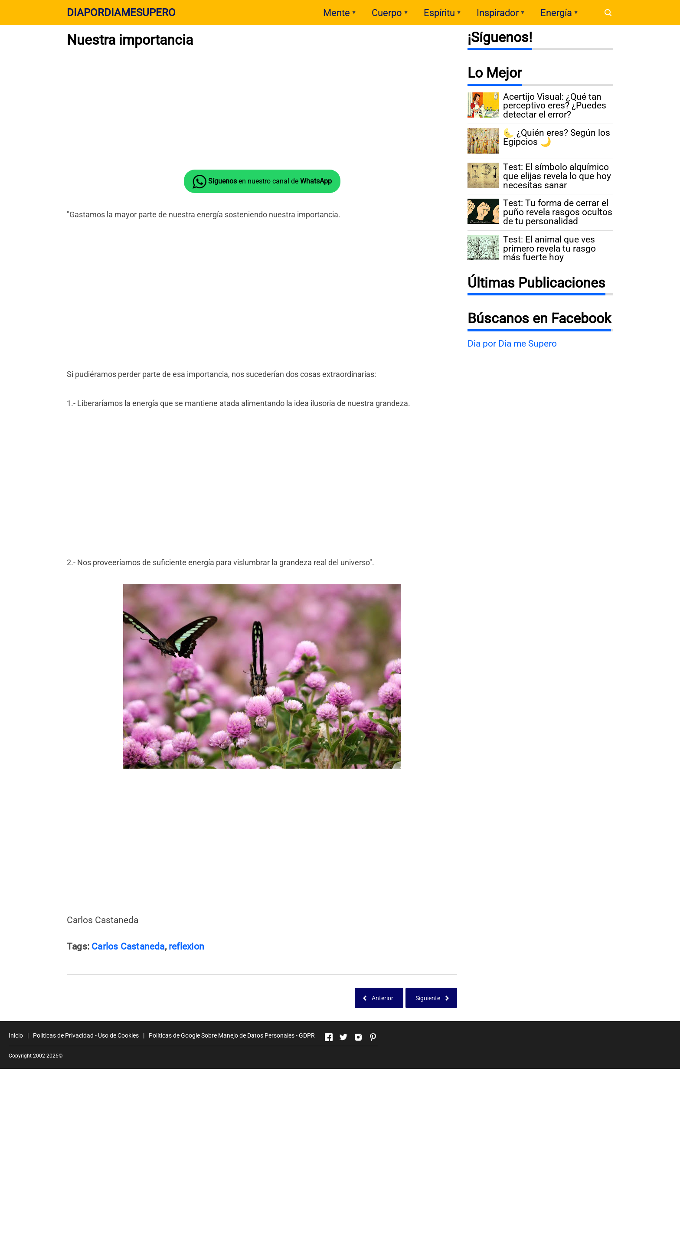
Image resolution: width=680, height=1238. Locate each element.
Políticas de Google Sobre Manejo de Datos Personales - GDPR (232, 1035)
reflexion (186, 946)
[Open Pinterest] (373, 1037)
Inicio (16, 1035)
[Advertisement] (262, 109)
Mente (336, 12)
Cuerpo (387, 12)
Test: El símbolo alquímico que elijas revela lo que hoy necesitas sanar (557, 176)
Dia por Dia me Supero (512, 343)
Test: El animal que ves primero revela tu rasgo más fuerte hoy (549, 248)
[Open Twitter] (343, 1037)
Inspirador (498, 12)
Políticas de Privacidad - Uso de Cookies (86, 1035)
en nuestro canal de (262, 182)
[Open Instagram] (358, 1037)
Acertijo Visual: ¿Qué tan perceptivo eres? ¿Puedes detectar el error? (554, 105)
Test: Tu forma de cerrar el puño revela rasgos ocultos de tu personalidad (557, 212)
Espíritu (439, 12)
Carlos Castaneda (128, 946)
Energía (556, 12)
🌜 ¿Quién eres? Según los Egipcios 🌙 (556, 137)
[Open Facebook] (329, 1037)
